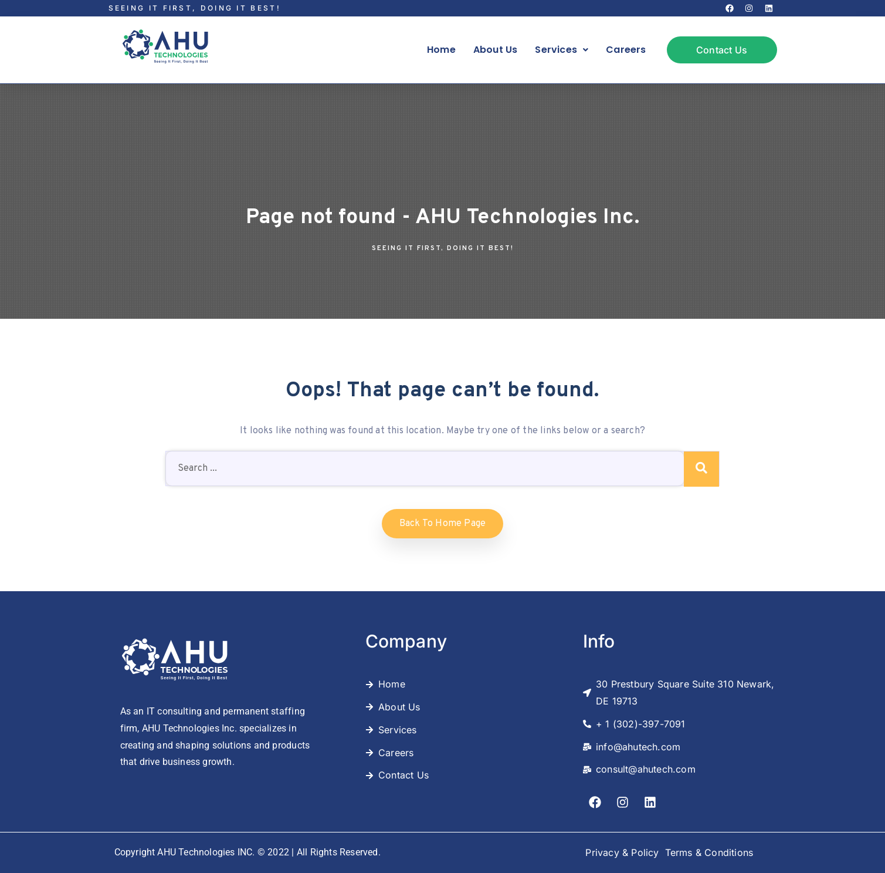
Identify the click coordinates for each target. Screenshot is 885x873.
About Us (495, 49)
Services (561, 49)
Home (441, 49)
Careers (626, 49)
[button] (561, 49)
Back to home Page (442, 524)
